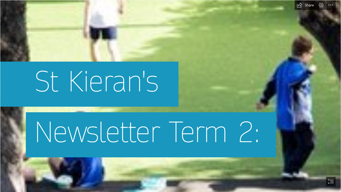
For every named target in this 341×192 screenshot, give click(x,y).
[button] (305, 5)
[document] (170, 96)
